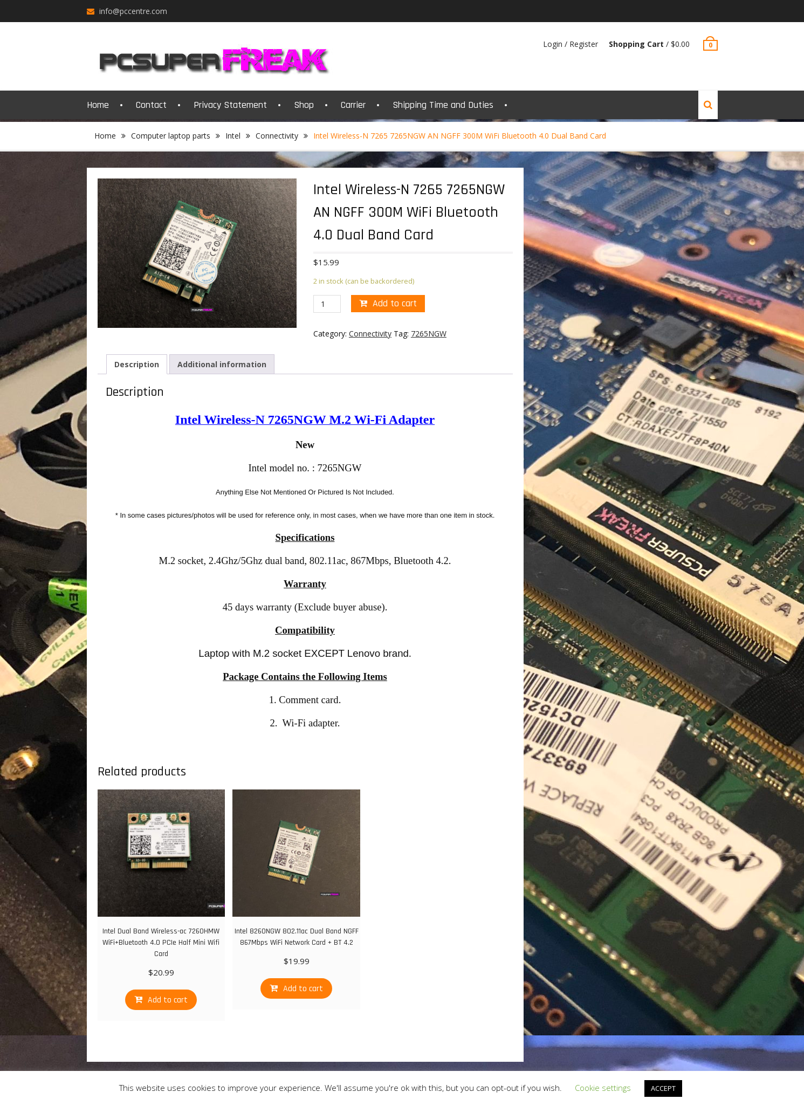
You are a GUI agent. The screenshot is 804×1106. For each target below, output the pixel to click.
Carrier (353, 105)
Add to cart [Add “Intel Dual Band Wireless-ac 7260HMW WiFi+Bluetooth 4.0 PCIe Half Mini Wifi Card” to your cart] (168, 1000)
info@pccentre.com (133, 11)
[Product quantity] (327, 304)
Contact (151, 105)
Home (98, 105)
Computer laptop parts (170, 135)
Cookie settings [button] (603, 1087)
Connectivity (277, 135)
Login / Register (570, 44)
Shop (304, 105)
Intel (232, 135)
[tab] (136, 364)
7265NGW (428, 333)
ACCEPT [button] (663, 1088)
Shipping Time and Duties (443, 105)
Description (136, 364)
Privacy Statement (230, 105)
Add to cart (395, 303)
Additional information (221, 364)
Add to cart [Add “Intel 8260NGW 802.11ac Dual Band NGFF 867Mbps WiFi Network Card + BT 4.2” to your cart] (303, 988)
